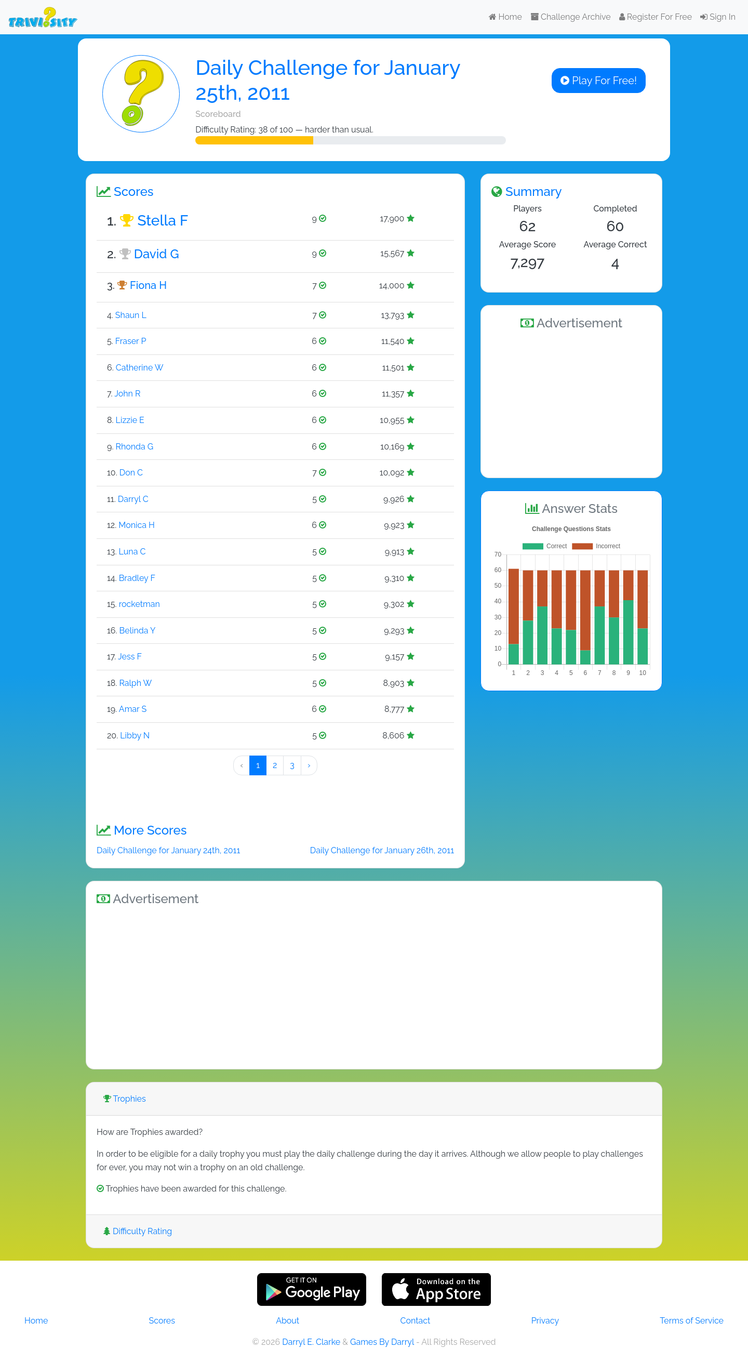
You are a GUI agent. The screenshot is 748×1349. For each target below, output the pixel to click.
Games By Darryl (382, 1342)
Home (505, 17)
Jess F (130, 657)
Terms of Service (692, 1321)
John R (127, 394)
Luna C (132, 552)
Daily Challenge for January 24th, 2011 (168, 850)
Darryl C (133, 499)
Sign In (718, 17)
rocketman (139, 604)
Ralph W (135, 683)
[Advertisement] (571, 402)
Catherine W (140, 368)
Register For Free (655, 17)
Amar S (132, 709)
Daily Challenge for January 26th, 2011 (382, 850)
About (287, 1321)
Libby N (135, 735)
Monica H (136, 525)
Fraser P (130, 341)
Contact (415, 1321)
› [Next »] (309, 765)
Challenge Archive (570, 17)
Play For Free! (598, 80)
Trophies (124, 1099)
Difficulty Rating (137, 1231)
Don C (131, 473)
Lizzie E (130, 420)
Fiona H (148, 285)
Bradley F (137, 578)
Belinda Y (137, 631)
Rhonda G (134, 447)
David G (156, 253)
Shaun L (130, 315)
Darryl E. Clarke (311, 1342)
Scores (162, 1321)
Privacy (545, 1321)
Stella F (162, 220)
